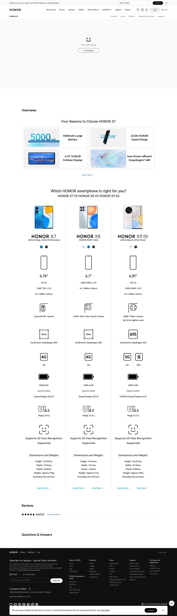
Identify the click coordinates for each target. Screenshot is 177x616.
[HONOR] (13, 552)
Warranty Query (135, 569)
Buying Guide (113, 563)
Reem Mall (72, 584)
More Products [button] (93, 10)
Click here (105, 610)
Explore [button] (127, 10)
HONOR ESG (73, 571)
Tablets (81, 10)
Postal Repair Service (136, 574)
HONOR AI (107, 10)
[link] (142, 9)
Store (155, 10)
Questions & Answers (146, 16)
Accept (151, 610)
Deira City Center (74, 590)
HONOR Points (114, 585)
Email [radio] (13, 574)
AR (166, 10)
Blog (70, 569)
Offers (111, 566)
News (71, 566)
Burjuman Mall (74, 592)
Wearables (92, 571)
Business (112, 571)
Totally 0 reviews (54, 514)
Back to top (162, 552)
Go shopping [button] (88, 50)
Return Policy (113, 577)
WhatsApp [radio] (29, 574)
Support (118, 10)
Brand (71, 563)
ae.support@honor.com (20, 596)
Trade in (112, 569)
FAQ (110, 574)
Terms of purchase (115, 582)
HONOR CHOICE (94, 574)
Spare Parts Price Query (137, 571)
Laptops (71, 10)
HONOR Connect (155, 568)
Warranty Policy (135, 566)
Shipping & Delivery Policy (117, 580)
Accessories (93, 577)
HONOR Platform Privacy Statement (29, 570)
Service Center (134, 563)
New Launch (51, 10)
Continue (158, 3)
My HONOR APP (155, 571)
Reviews (132, 16)
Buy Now (98, 488)
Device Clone (154, 574)
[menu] (146, 9)
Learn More (88, 175)
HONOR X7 (31, 552)
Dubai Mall (72, 582)
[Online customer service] (171, 603)
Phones (62, 10)
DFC (70, 587)
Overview (113, 16)
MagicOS (153, 565)
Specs (123, 16)
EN (163, 10)
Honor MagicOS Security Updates (137, 578)
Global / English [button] (124, 3)
